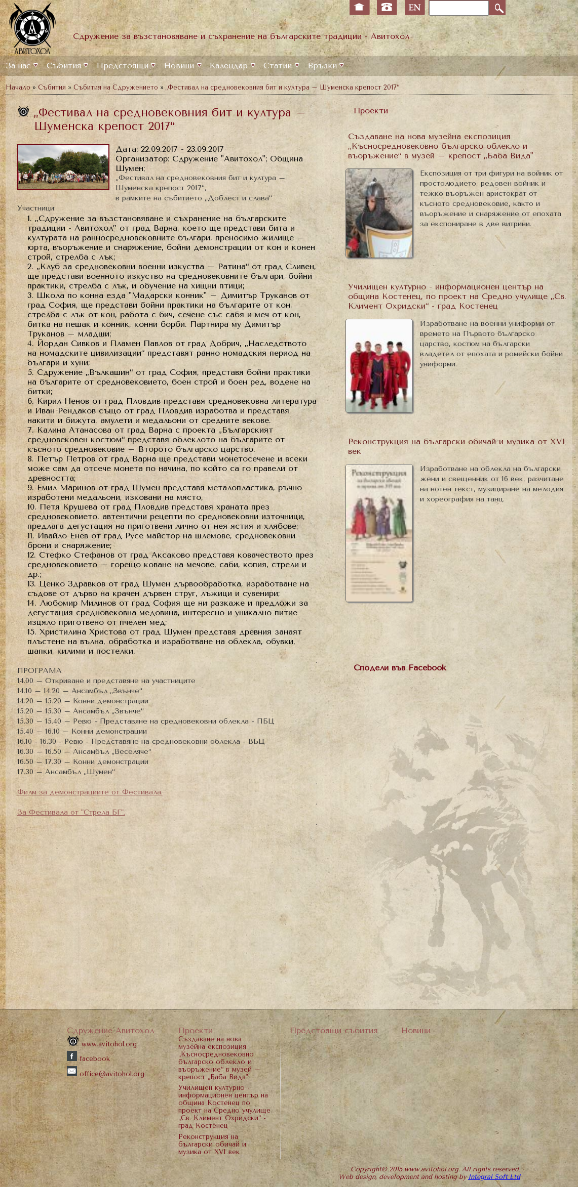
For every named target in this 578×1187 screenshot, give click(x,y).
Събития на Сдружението (115, 87)
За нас (18, 65)
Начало (18, 87)
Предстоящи (122, 65)
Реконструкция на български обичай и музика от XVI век (212, 1144)
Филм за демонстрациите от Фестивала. (90, 792)
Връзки (322, 65)
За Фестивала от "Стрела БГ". (71, 812)
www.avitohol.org (102, 1044)
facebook (88, 1059)
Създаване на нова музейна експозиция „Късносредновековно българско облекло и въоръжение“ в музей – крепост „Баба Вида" (440, 146)
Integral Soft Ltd (494, 1176)
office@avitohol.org (105, 1074)
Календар (229, 65)
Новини (179, 65)
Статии (277, 65)
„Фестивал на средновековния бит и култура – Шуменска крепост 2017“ (282, 87)
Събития (64, 65)
